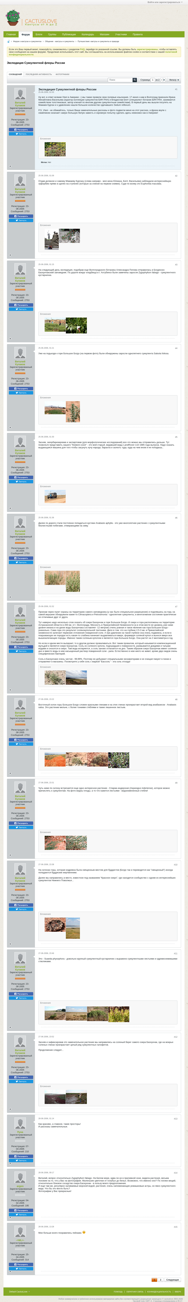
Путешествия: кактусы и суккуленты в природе (98, 41)
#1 (176, 89)
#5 (176, 437)
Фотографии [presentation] (62, 74)
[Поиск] (122, 80)
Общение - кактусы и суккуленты (59, 41)
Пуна (20, 1132)
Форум (26, 34)
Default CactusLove (19, 1291)
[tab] (15, 74)
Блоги (39, 34)
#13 (175, 1119)
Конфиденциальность (159, 1292)
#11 (175, 953)
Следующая (172, 1280)
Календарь (88, 34)
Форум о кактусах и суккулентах (27, 41)
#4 (176, 348)
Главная (11, 34)
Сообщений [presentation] (15, 74)
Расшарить (21, 129)
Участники (121, 34)
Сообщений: (17, 125)
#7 (176, 606)
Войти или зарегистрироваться (165, 2)
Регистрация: (18, 119)
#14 (175, 1173)
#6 (176, 518)
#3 (176, 264)
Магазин (104, 34)
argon (20, 1186)
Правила (138, 34)
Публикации (69, 34)
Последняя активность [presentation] (39, 74)
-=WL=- (20, 1240)
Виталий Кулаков (20, 104)
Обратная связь (135, 1292)
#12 (175, 1037)
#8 (176, 699)
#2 (176, 176)
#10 (175, 865)
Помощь (118, 1292)
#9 (176, 783)
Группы (52, 34)
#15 (175, 1227)
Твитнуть (21, 134)
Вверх (178, 1292)
